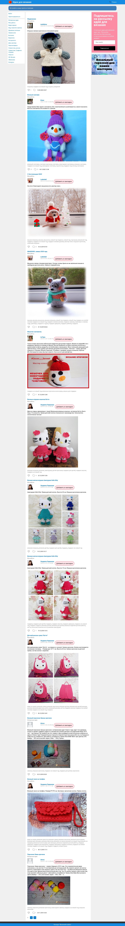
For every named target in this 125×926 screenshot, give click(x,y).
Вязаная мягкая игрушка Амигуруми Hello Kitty (42, 480)
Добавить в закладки (63, 26)
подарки (64, 548)
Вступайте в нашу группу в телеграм (21, 8)
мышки (35, 320)
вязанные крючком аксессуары (52, 391)
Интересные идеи (13, 20)
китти (29, 627)
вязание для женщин (34, 841)
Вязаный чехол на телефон (36, 779)
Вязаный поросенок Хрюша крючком (39, 718)
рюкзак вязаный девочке (35, 708)
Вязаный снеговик (33, 95)
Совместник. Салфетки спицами (15, 51)
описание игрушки (33, 243)
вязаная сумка (42, 706)
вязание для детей (58, 625)
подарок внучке (81, 470)
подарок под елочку (70, 166)
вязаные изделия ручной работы (75, 625)
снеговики (80, 166)
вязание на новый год (73, 841)
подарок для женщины (41, 844)
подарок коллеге (66, 844)
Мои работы (11, 22)
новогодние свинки (57, 907)
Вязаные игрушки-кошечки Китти (38, 399)
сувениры (34, 323)
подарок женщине (55, 844)
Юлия (42, 100)
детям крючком (57, 470)
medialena (43, 24)
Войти (10, 13)
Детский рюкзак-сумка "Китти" (37, 635)
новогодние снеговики (66, 164)
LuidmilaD (43, 179)
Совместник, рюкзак (14, 48)
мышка (40, 240)
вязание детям (44, 548)
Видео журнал (12, 25)
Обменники (11, 59)
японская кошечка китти (40, 627)
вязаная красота (42, 839)
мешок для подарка (69, 391)
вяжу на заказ (31, 706)
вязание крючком (53, 706)
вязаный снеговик (33, 164)
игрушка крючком (38, 771)
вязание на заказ (59, 841)
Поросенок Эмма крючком (36, 854)
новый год (67, 240)
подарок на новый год (40, 86)
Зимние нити (12, 33)
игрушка (30, 86)
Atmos (42, 723)
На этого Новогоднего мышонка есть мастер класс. (44, 186)
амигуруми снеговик (48, 166)
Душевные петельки (14, 30)
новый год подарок (57, 240)
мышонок (47, 240)
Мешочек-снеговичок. (34, 332)
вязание (41, 470)
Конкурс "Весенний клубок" (62, 924)
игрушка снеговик (80, 164)
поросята (35, 907)
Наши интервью (12, 45)
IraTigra (42, 337)
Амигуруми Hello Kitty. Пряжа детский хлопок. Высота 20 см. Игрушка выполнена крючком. (56, 492)
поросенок (75, 771)
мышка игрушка (32, 240)
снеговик (55, 164)
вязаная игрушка (32, 470)
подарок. (75, 323)
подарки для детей (69, 470)
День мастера (12, 43)
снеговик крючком (46, 164)
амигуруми (48, 470)
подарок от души (43, 323)
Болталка (11, 35)
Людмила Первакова (47, 405)
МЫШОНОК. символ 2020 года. (37, 251)
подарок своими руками (56, 241)
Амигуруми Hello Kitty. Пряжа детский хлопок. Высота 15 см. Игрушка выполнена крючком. (56, 568)
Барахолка (11, 38)
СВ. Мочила (11, 57)
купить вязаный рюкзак (52, 708)
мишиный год (82, 240)
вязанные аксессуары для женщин (44, 843)
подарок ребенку (66, 323)
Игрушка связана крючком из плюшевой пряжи (42, 31)
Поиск (114, 2)
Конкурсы (11, 62)
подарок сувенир (69, 322)
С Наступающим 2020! (34, 174)
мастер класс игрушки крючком (75, 241)
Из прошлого (12, 40)
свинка (29, 771)
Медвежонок (31, 19)
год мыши (74, 240)
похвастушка (63, 846)
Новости (10, 54)
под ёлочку (59, 166)
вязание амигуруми (54, 627)
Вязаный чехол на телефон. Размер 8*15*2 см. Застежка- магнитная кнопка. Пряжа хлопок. (57, 791)
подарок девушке (54, 323)
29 (31, 169)
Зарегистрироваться (14, 16)
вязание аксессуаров (77, 839)
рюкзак (84, 706)
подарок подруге (35, 625)
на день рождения (54, 86)
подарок (30, 241)
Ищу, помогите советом (15, 27)
